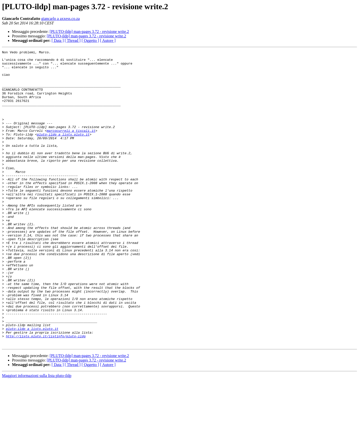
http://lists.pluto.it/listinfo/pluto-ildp (46, 393)
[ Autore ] (107, 40)
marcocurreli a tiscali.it (71, 147)
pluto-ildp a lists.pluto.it (63, 151)
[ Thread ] (73, 40)
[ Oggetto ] (90, 40)
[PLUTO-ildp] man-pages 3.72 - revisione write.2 (89, 31)
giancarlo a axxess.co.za (60, 18)
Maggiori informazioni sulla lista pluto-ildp (36, 435)
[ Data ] (58, 40)
